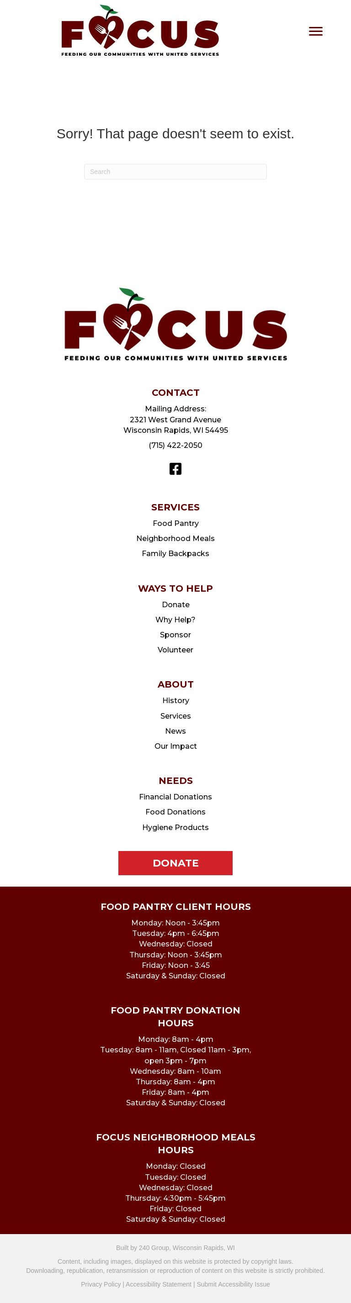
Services (175, 716)
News (175, 731)
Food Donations (175, 812)
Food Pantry (176, 523)
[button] (175, 469)
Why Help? (175, 619)
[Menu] (315, 31)
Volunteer (175, 650)
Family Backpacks (175, 553)
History (175, 700)
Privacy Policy (101, 1284)
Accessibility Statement (158, 1284)
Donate (176, 604)
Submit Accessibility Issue (233, 1284)
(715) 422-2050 (175, 445)
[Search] (175, 171)
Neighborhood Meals (175, 538)
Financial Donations (175, 797)
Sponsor (175, 634)
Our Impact (175, 746)
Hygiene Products (175, 827)
